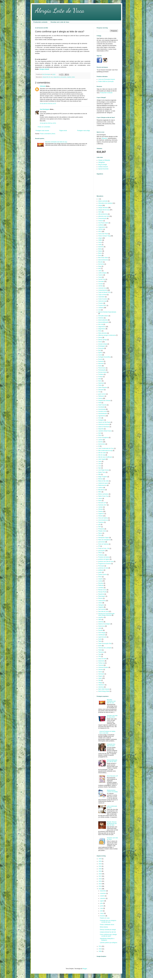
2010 (100, 949)
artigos (100, 238)
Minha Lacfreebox (103, 494)
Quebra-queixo (102, 574)
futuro (100, 381)
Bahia (100, 249)
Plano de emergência (104, 539)
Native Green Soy (103, 496)
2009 (100, 951)
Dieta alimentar (102, 333)
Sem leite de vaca (103, 611)
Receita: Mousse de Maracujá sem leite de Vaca (112, 823)
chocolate (101, 281)
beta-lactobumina (103, 260)
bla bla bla (101, 264)
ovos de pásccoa (103, 520)
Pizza (99, 535)
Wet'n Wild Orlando (103, 689)
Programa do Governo (104, 563)
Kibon (100, 435)
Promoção (101, 566)
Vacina (100, 672)
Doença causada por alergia (108, 929)
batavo (100, 251)
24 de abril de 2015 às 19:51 (48, 123)
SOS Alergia (101, 632)
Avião (99, 244)
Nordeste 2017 (102, 505)
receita (100, 581)
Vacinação (101, 674)
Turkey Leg (101, 663)
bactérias (100, 246)
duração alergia (102, 344)
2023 (100, 864)
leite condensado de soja (105, 450)
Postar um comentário (44, 127)
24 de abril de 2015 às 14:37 (48, 103)
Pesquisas (101, 529)
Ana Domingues (45, 109)
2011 (100, 946)
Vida (99, 680)
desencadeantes (103, 320)
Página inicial (63, 130)
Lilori (99, 463)
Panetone (101, 522)
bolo (99, 268)
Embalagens (101, 346)
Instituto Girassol (103, 166)
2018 (100, 874)
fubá (99, 379)
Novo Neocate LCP (112, 776)
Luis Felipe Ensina (103, 470)
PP (99, 546)
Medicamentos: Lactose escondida (112, 791)
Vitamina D (101, 685)
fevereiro (103, 916)
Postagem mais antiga (83, 130)
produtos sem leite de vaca (105, 561)
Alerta (100, 212)
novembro (103, 893)
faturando (101, 363)
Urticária (100, 669)
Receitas (100, 583)
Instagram (101, 420)
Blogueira (104, 138)
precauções (63, 77)
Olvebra (100, 511)
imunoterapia (102, 409)
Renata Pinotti (102, 592)
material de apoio (103, 483)
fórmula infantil (102, 372)
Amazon (100, 220)
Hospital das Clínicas (104, 400)
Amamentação (102, 218)
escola (100, 355)
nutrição (100, 507)
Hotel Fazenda (102, 405)
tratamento (101, 661)
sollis (99, 628)
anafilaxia (101, 225)
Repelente (101, 594)
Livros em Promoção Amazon (106, 79)
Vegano (100, 676)
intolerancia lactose (103, 424)
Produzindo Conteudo (106, 92)
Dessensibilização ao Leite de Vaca (112, 760)
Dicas (99, 331)
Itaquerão (101, 429)
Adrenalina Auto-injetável (105, 203)
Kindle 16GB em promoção (106, 81)
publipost (100, 570)
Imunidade (101, 407)
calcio (100, 270)
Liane (99, 461)
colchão (100, 286)
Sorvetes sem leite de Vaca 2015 (112, 716)
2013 (100, 886)
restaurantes (101, 600)
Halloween (101, 396)
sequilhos (101, 617)
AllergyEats (101, 162)
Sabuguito (101, 605)
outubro (102, 896)
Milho (99, 492)
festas (100, 365)
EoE (99, 350)
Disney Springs (102, 339)
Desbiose (101, 318)
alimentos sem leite (103, 216)
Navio (100, 500)
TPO (99, 656)
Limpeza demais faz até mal (108, 932)
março (102, 913)
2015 (100, 881)
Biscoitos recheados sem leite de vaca (56, 142)
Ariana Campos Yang (104, 236)
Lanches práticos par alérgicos (108, 942)
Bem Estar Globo (103, 257)
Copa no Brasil (102, 294)
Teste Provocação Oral (104, 643)
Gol (99, 392)
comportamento (102, 290)
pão (99, 524)
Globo (100, 385)
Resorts (100, 598)
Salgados (101, 607)
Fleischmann (102, 368)
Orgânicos (101, 513)
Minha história (104, 927)
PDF (99, 526)
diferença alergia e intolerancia (107, 335)
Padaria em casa (104, 918)
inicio (99, 418)
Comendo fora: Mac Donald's (111, 744)
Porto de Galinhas (103, 544)
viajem (100, 678)
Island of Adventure (103, 426)
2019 (100, 871)
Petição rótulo (102, 531)
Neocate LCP (102, 502)
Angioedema (101, 227)
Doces (100, 341)
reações (69, 77)
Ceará (100, 277)
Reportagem (101, 596)
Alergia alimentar (103, 207)
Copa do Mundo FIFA (104, 292)
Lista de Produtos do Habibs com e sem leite (107, 732)
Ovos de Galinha (103, 518)
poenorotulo (101, 542)
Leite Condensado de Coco (106, 448)
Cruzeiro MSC (102, 305)
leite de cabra (102, 452)
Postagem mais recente (42, 130)
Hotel (99, 402)
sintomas (100, 621)
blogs (99, 266)
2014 (100, 883)
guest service (102, 394)
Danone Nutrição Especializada (107, 312)
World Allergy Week (103, 691)
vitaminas (101, 687)
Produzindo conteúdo (40, 22)
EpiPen (100, 352)
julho (101, 903)
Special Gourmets (103, 169)
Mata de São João (103, 481)
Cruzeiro (100, 303)
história (100, 398)
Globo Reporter (102, 387)
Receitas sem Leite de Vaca (60, 22)
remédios (100, 587)
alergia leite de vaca (48, 77)
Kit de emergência (103, 437)
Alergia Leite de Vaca (59, 10)
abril (101, 911)
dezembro (103, 891)
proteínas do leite (103, 568)
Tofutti (100, 650)
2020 (100, 869)
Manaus (100, 479)
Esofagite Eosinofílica (104, 357)
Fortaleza (101, 374)
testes (73, 77)
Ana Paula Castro (103, 223)
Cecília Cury (101, 279)
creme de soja (102, 301)
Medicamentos (102, 485)
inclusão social (102, 411)
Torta (99, 654)
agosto (102, 901)
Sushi (99, 639)
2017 (100, 876)
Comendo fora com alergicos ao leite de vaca (108, 921)
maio (101, 908)
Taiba (99, 641)
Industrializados (102, 413)
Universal (101, 665)
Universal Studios (103, 667)
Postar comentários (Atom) (47, 133)
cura (99, 310)
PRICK (100, 552)
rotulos (100, 603)
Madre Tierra (102, 472)
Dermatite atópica (103, 315)
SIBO (99, 619)
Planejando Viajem (103, 537)
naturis (100, 498)
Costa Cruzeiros (102, 299)
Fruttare (100, 376)
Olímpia (100, 509)
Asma (100, 242)
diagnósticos (101, 328)
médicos (100, 487)
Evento (100, 359)
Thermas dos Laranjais (104, 648)
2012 (100, 888)
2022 (100, 866)
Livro (99, 466)
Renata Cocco (102, 589)
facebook (100, 361)
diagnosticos (56, 77)
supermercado (102, 637)
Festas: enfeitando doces (107, 924)
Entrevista (101, 348)
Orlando (100, 516)
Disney (100, 337)
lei (99, 446)
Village (100, 682)
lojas (99, 468)
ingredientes (101, 416)
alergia (100, 205)
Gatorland (101, 383)
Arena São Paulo (103, 233)
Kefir (99, 433)
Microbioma (101, 489)
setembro (103, 898)
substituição (101, 635)
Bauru (100, 253)
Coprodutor (101, 296)
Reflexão (100, 585)
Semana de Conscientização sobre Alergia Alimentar (106, 614)
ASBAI (100, 240)
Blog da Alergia (102, 164)
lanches (100, 442)
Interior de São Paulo (104, 422)
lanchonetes (101, 444)
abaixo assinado (103, 201)
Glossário (101, 389)
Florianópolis (102, 370)
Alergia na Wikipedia (104, 160)
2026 (100, 858)
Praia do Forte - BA (103, 548)
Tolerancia (101, 652)
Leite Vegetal (102, 459)
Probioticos (101, 555)
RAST (100, 576)
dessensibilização (103, 322)
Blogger (85, 968)
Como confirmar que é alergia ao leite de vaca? (108, 935)
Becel (99, 255)
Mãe (99, 474)
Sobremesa (101, 626)
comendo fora (102, 288)
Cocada (100, 283)
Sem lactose (101, 609)
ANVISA (100, 229)
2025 (100, 861)
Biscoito (100, 262)
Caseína (100, 275)
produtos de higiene (103, 559)
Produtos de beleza (103, 557)
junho (102, 906)
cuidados (100, 307)
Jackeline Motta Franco (104, 431)
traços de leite (102, 658)
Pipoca (100, 533)
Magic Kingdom (102, 476)
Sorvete (100, 630)
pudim (100, 572)
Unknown (43, 86)
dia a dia (100, 324)
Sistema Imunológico (104, 624)
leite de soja (101, 455)
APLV (99, 231)
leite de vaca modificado (105, 457)
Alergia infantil (44, 69)
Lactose (100, 439)
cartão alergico (102, 273)
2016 (100, 879)
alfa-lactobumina (103, 214)
